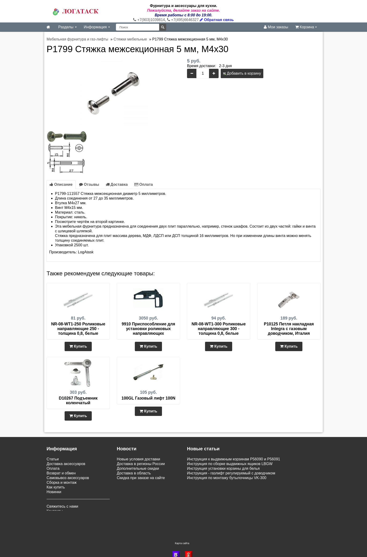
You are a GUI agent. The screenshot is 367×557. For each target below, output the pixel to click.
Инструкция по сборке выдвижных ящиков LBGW (229, 464)
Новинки (54, 492)
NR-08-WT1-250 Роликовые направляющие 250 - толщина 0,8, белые (78, 329)
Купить (78, 346)
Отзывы (89, 184)
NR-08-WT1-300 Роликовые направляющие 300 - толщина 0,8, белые (218, 329)
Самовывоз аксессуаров (68, 478)
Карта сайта (182, 528)
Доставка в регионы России (141, 464)
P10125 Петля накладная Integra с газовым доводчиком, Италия (289, 329)
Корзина (306, 27)
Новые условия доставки (138, 459)
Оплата (143, 184)
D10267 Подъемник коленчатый (78, 400)
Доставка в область (134, 473)
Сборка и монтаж (62, 482)
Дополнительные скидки (138, 468)
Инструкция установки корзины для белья (223, 468)
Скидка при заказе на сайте (141, 478)
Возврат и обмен (61, 473)
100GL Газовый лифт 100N (148, 398)
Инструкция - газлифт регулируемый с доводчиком (231, 473)
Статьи (53, 459)
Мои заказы (276, 27)
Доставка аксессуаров (66, 464)
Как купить (56, 487)
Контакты (55, 511)
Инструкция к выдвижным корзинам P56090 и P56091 (233, 459)
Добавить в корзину (242, 73)
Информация (97, 27)
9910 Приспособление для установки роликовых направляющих (148, 329)
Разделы (67, 27)
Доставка (117, 184)
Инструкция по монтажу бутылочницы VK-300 (226, 478)
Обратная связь (217, 20)
